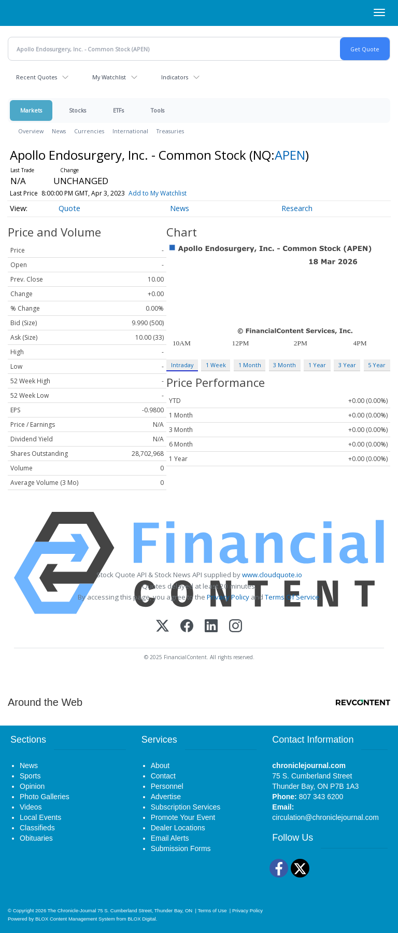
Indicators (174, 77)
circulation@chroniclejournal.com (325, 817)
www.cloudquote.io (272, 574)
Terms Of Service (292, 597)
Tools (157, 110)
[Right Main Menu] (379, 12)
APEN (290, 154)
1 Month (249, 365)
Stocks (77, 110)
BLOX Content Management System (75, 919)
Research (296, 208)
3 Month (284, 365)
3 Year (347, 365)
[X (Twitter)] (162, 626)
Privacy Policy (228, 597)
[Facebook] (186, 626)
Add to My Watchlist (158, 193)
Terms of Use (211, 910)
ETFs (118, 110)
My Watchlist (109, 77)
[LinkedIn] (211, 626)
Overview (31, 131)
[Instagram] (235, 626)
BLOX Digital (141, 919)
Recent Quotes (36, 77)
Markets (31, 110)
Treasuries (170, 131)
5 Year (377, 365)
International (130, 131)
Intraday (182, 365)
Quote (69, 208)
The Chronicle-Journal (72, 910)
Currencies (89, 131)
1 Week (216, 365)
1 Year (317, 365)
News (59, 131)
